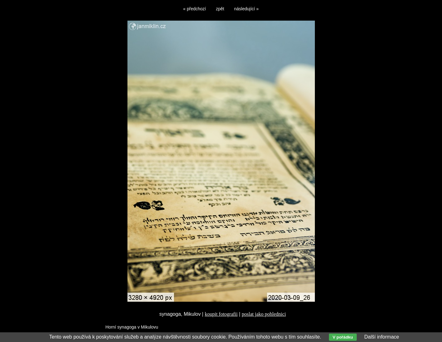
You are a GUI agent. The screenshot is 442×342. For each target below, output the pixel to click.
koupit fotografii (221, 314)
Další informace (381, 337)
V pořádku (343, 337)
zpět (220, 8)
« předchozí (194, 8)
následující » (246, 8)
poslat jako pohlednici (264, 314)
